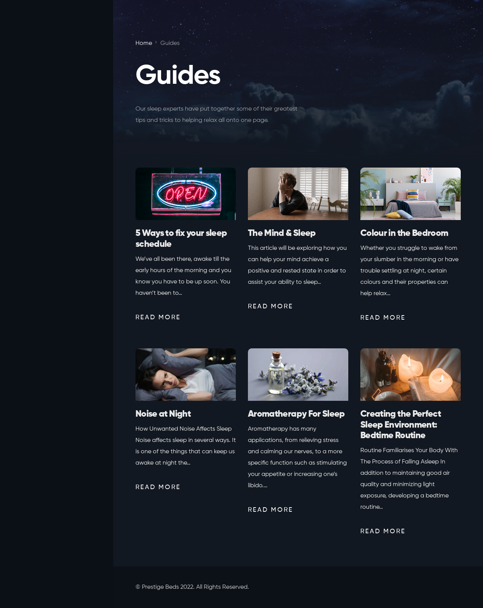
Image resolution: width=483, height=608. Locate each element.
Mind (22, 239)
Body (23, 262)
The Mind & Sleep (282, 233)
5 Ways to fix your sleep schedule (181, 239)
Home (24, 217)
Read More (158, 317)
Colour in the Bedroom (404, 233)
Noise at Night (163, 414)
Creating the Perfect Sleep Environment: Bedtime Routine (400, 424)
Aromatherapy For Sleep (296, 414)
